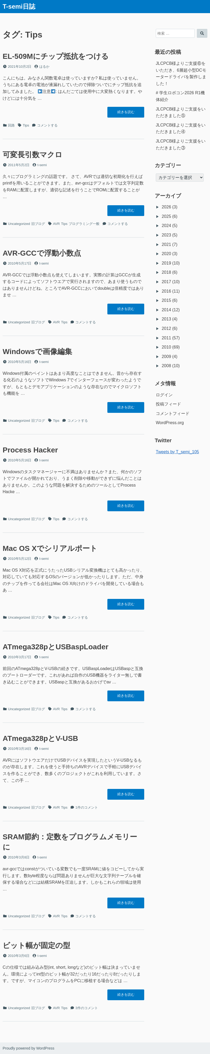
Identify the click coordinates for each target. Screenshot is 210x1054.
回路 (11, 125)
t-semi (42, 165)
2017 (166, 282)
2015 (166, 300)
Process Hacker (30, 450)
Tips (26, 125)
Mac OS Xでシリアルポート (50, 548)
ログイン (164, 395)
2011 (166, 338)
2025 (166, 216)
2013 (166, 319)
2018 (166, 272)
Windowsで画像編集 (37, 351)
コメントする (47, 125)
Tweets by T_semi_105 (177, 452)
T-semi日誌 (19, 6)
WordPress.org (170, 422)
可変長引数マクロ (32, 155)
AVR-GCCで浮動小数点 (42, 253)
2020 (166, 253)
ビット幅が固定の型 (36, 945)
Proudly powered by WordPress (28, 1048)
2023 (166, 235)
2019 (166, 263)
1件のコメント (86, 807)
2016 (166, 291)
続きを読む (125, 113)
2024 (166, 225)
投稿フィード (168, 404)
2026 (166, 207)
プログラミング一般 (84, 224)
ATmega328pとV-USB (40, 738)
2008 (166, 365)
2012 (166, 328)
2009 (166, 356)
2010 (166, 347)
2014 (166, 310)
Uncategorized (19, 224)
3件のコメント (86, 1008)
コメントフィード (172, 413)
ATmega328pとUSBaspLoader (55, 647)
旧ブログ (38, 224)
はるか (44, 66)
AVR (56, 224)
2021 (166, 244)
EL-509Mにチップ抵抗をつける (56, 56)
